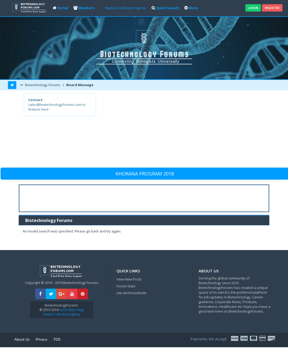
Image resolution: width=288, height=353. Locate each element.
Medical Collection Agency (125, 8)
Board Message (79, 84)
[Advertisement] (179, 130)
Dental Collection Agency (61, 314)
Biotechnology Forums (42, 84)
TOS (56, 339)
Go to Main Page (71, 310)
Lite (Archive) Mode (131, 292)
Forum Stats (126, 286)
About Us (22, 339)
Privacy (41, 339)
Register (272, 8)
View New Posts (129, 279)
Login (253, 8)
